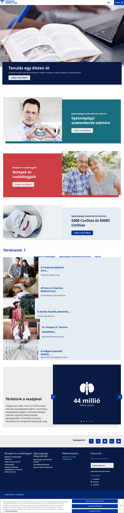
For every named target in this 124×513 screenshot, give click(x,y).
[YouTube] (105, 441)
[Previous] (55, 396)
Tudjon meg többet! (19, 77)
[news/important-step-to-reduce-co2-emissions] (12, 462)
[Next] (118, 396)
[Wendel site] (16, 458)
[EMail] (118, 441)
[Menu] (119, 2)
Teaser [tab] (81, 421)
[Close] (121, 506)
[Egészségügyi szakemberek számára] (75, 256)
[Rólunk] (98, 256)
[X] (98, 441)
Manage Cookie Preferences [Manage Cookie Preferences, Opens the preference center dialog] (95, 501)
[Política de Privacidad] (17, 494)
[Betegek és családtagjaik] (44, 256)
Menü (117, 2)
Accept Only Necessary (95, 506)
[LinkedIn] (111, 441)
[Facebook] (91, 441)
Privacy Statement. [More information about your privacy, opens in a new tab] (12, 511)
